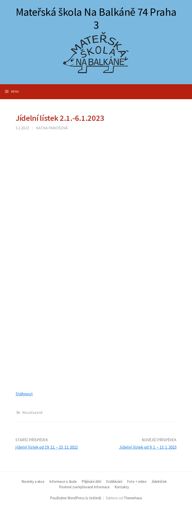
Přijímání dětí (91, 481)
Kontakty (121, 487)
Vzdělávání (114, 481)
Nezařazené (32, 412)
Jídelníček (159, 481)
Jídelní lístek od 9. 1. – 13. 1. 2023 (147, 447)
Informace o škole (63, 481)
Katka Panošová (52, 127)
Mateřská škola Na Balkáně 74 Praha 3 (96, 18)
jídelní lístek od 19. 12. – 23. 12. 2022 (47, 447)
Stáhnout (24, 394)
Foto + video (136, 481)
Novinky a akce (33, 481)
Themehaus (133, 498)
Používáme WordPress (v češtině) (75, 498)
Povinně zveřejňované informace (84, 487)
